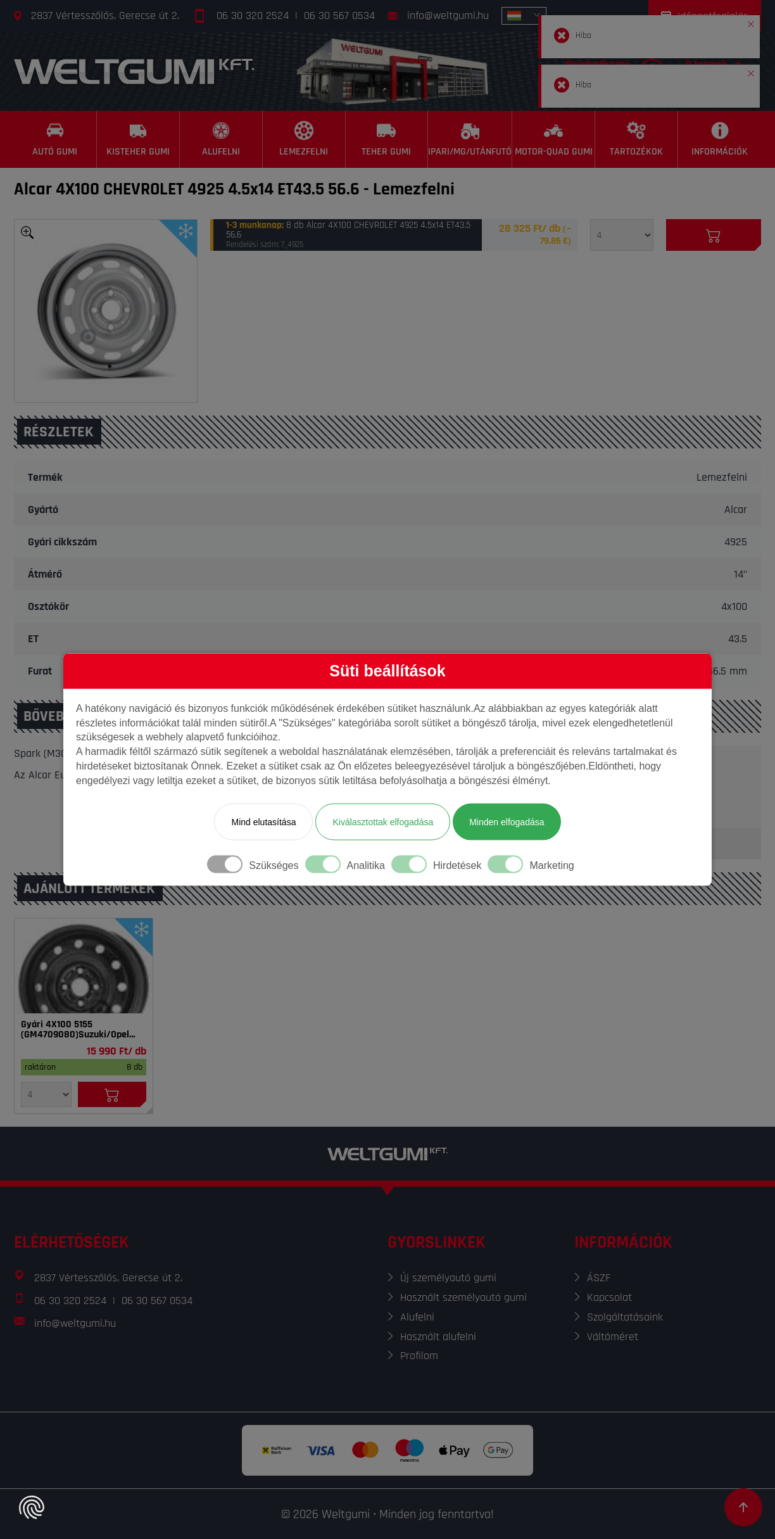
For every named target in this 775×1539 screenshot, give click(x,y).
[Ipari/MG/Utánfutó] (470, 139)
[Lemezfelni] (304, 139)
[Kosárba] (713, 235)
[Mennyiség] (621, 235)
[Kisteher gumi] (138, 139)
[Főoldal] (134, 71)
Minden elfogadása (506, 821)
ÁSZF (598, 1277)
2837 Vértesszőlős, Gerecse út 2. (105, 15)
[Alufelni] (221, 139)
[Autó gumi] (55, 139)
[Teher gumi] (387, 139)
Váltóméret (612, 1336)
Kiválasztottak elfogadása (382, 821)
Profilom (419, 1355)
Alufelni (417, 1317)
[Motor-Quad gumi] (553, 139)
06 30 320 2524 (253, 15)
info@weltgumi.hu (448, 15)
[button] (751, 21)
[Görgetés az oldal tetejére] (743, 1507)
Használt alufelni (438, 1336)
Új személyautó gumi (448, 1277)
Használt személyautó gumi (463, 1297)
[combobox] (523, 16)
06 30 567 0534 (339, 15)
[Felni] (84, 965)
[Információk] (719, 139)
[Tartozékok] (636, 139)
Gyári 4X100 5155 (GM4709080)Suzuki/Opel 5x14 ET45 (75, 1030)
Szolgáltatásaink (625, 1317)
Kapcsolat (609, 1297)
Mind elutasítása (263, 821)
